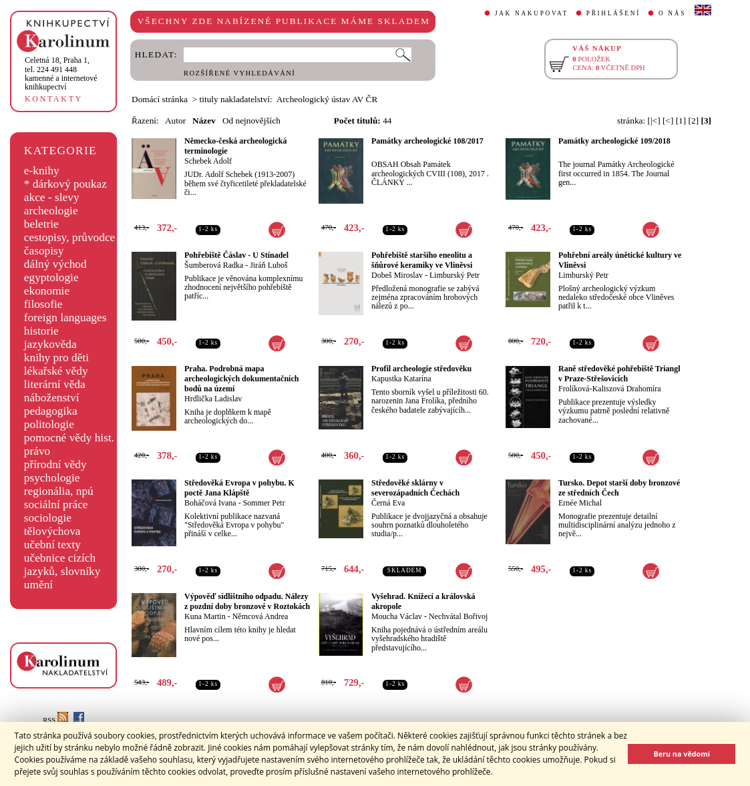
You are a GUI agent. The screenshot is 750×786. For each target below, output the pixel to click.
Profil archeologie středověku (421, 368)
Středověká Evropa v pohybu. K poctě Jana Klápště (239, 488)
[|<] (654, 121)
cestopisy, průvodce (70, 237)
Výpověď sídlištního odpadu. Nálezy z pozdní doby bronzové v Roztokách (247, 601)
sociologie (47, 518)
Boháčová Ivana (210, 503)
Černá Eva (388, 503)
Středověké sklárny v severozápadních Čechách (415, 488)
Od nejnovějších (251, 121)
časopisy (44, 250)
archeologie (51, 210)
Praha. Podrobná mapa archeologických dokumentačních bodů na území (241, 378)
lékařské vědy (56, 371)
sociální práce (56, 504)
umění (38, 584)
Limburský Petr (454, 275)
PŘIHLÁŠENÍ (613, 13)
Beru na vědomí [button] (681, 754)
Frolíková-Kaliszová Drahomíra (609, 388)
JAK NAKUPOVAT (531, 13)
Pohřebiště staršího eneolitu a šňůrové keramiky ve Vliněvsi (421, 260)
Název (204, 121)
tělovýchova (52, 531)
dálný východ (55, 264)
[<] (668, 121)
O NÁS (672, 13)
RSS (55, 720)
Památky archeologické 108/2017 (427, 141)
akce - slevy (51, 197)
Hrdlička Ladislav (213, 398)
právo (37, 451)
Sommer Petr (264, 503)
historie (41, 331)
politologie (49, 424)
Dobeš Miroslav (397, 275)
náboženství (51, 397)
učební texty (52, 544)
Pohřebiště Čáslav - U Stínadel (236, 255)
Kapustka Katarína (401, 378)
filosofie (43, 304)
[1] (681, 121)
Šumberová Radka (213, 265)
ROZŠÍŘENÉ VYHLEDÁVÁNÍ (239, 73)
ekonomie (46, 290)
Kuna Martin (205, 616)
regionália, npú (58, 491)
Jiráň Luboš (268, 265)
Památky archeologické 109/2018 (614, 141)
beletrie (41, 224)
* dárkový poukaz (65, 184)
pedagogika (50, 411)
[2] (694, 121)
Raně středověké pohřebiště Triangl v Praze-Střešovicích (619, 373)
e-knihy (41, 170)
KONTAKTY (54, 99)
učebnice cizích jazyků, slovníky (62, 565)
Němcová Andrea (260, 616)
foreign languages (65, 317)
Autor (175, 121)
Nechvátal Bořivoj (458, 616)
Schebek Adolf (208, 161)
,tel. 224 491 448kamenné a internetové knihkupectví (61, 73)
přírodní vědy (55, 464)
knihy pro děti (56, 357)
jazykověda (50, 344)
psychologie (52, 477)
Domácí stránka (160, 99)
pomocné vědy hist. (69, 437)
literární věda (54, 384)
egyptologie (51, 277)
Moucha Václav (396, 616)
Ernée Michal (580, 503)
